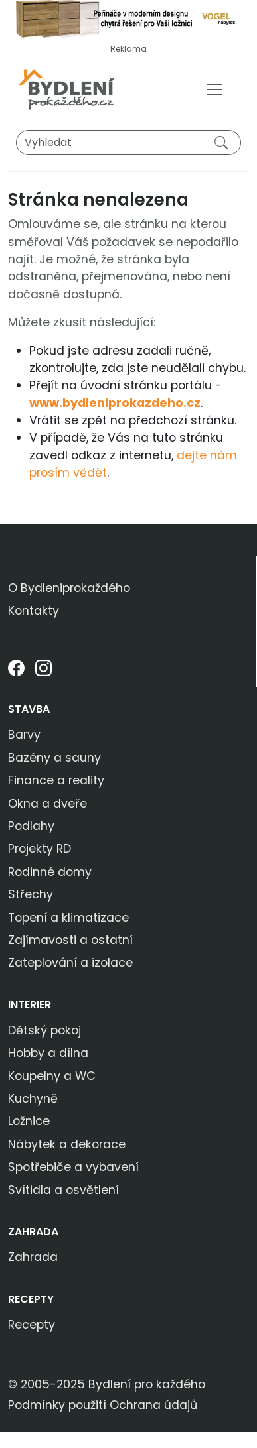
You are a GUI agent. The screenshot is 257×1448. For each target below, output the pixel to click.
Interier (29, 1004)
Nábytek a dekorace (67, 1144)
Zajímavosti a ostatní (70, 940)
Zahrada (33, 1231)
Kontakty (33, 611)
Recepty (31, 1299)
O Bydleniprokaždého (69, 588)
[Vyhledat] (128, 142)
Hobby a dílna (48, 1053)
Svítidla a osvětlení (63, 1190)
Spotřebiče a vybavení (73, 1167)
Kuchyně (33, 1099)
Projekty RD (39, 849)
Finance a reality (56, 780)
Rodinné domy (50, 872)
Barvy (24, 735)
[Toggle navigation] (214, 89)
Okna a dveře (47, 804)
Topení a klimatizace (68, 918)
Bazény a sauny (54, 758)
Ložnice (29, 1121)
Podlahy (31, 826)
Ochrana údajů (153, 1405)
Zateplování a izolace (70, 963)
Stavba (29, 709)
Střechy (30, 894)
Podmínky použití (57, 1405)
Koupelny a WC (52, 1076)
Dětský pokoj (44, 1030)
